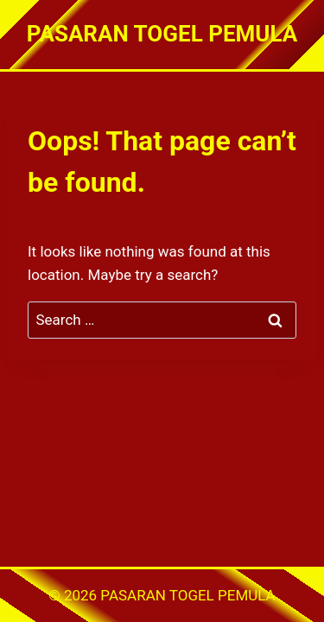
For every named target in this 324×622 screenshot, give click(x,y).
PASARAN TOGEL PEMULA (187, 595)
